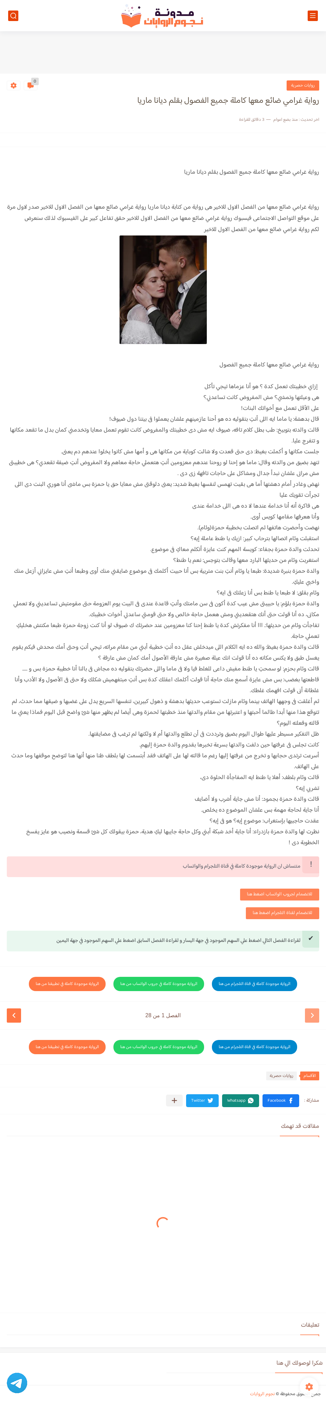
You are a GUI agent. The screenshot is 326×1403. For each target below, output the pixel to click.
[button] (280, 1100)
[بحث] (13, 16)
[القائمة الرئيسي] (313, 16)
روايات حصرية (303, 85)
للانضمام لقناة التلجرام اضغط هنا (282, 913)
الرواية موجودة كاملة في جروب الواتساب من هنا (158, 984)
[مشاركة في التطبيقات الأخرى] (174, 1100)
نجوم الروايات (262, 1394)
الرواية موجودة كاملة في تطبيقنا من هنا (67, 984)
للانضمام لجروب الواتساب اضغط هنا (279, 894)
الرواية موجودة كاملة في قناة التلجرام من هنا (254, 984)
